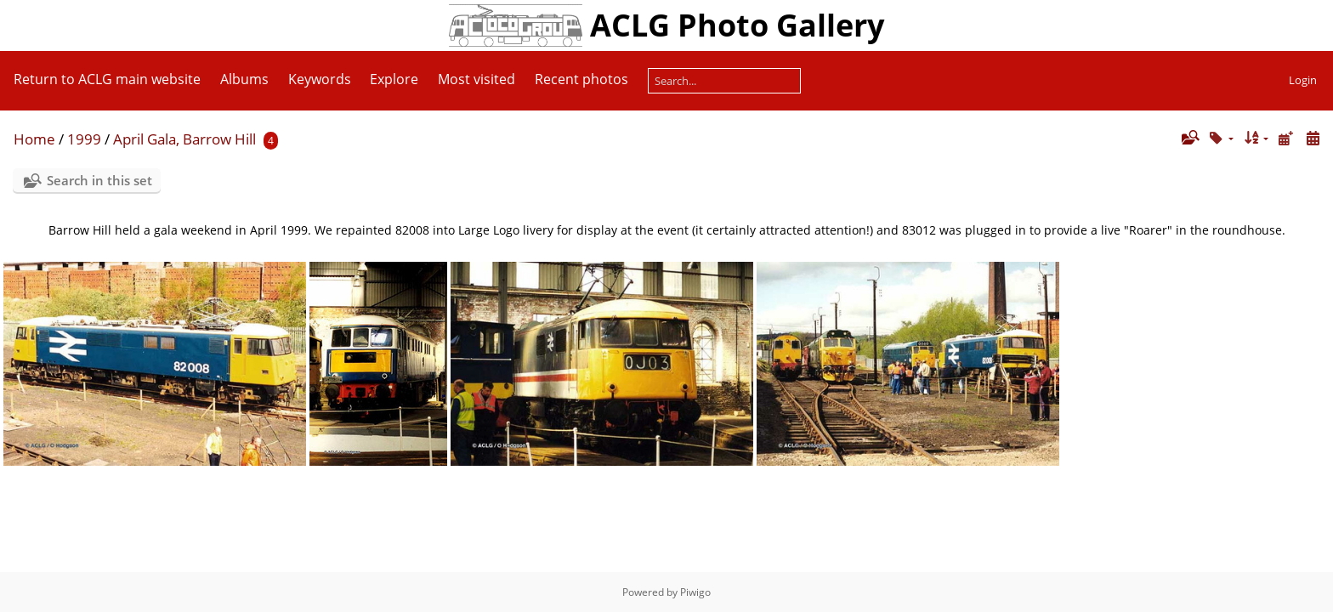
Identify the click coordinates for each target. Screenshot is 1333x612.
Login (1303, 80)
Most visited (476, 79)
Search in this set (99, 180)
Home (34, 139)
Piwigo (695, 592)
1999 (84, 139)
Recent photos (581, 79)
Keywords (319, 79)
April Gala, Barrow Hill (184, 139)
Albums (244, 79)
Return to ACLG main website (107, 79)
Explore (394, 79)
